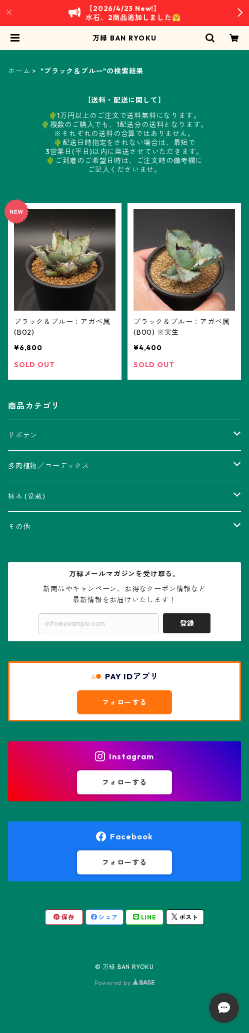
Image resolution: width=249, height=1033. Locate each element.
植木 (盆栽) (27, 496)
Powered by (124, 982)
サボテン (23, 435)
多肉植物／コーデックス (49, 465)
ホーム (19, 71)
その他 (19, 526)
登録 (187, 623)
